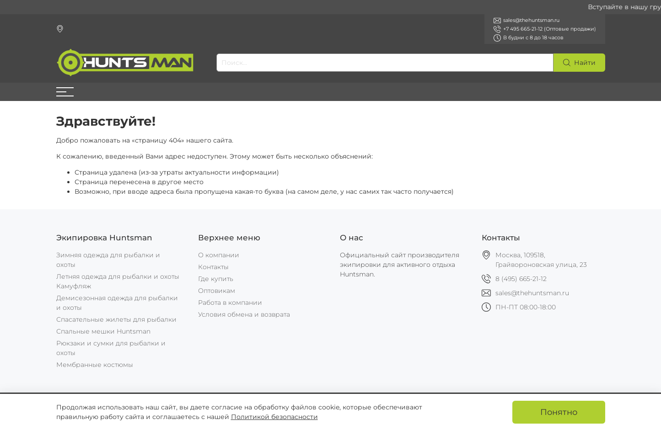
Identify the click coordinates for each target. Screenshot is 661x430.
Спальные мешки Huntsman (103, 331)
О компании (218, 255)
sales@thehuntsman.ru (532, 293)
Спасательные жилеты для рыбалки (116, 319)
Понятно (558, 412)
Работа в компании (230, 302)
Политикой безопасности (274, 417)
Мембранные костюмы (94, 365)
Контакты (213, 267)
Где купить (215, 279)
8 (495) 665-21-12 (521, 279)
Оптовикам (216, 291)
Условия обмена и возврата (244, 314)
